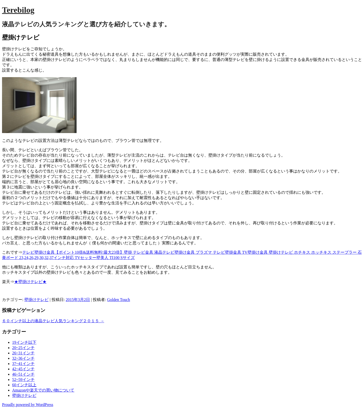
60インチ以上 (24, 385)
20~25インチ (23, 348)
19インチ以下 (24, 342)
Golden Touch (118, 299)
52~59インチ (23, 379)
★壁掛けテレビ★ (30, 281)
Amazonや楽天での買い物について (43, 390)
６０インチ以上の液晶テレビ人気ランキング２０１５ (53, 321)
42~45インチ (23, 369)
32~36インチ (23, 358)
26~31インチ (23, 353)
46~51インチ (23, 374)
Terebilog (18, 9)
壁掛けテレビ (36, 299)
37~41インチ (23, 363)
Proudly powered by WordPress (27, 404)
